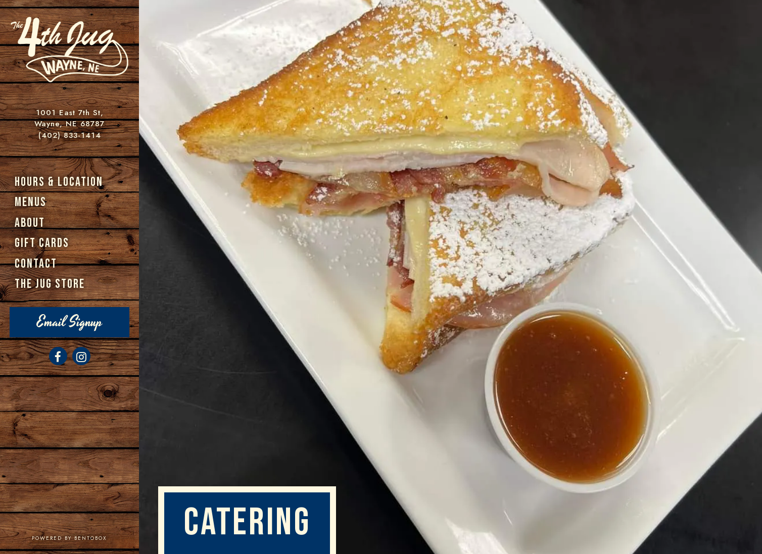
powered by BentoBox (85, 538)
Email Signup (70, 322)
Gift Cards (42, 243)
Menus (30, 202)
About (30, 223)
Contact (36, 264)
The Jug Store (50, 284)
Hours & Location (59, 182)
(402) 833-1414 (69, 135)
